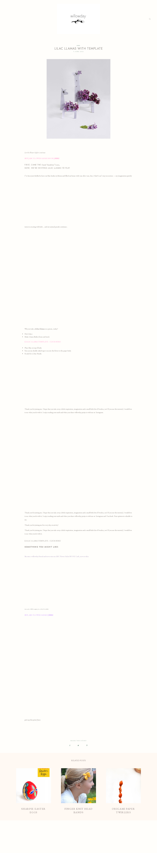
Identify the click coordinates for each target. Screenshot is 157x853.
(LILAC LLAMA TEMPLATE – (43, 341)
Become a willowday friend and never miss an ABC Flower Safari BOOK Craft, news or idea (57, 556)
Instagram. (99, 412)
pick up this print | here (33, 720)
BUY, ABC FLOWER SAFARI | (39, 615)
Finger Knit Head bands (78, 791)
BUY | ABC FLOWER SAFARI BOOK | (42, 158)
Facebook (110, 516)
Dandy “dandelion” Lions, (51, 165)
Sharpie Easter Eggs (33, 791)
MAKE (78, 46)
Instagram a (100, 516)
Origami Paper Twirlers (123, 791)
